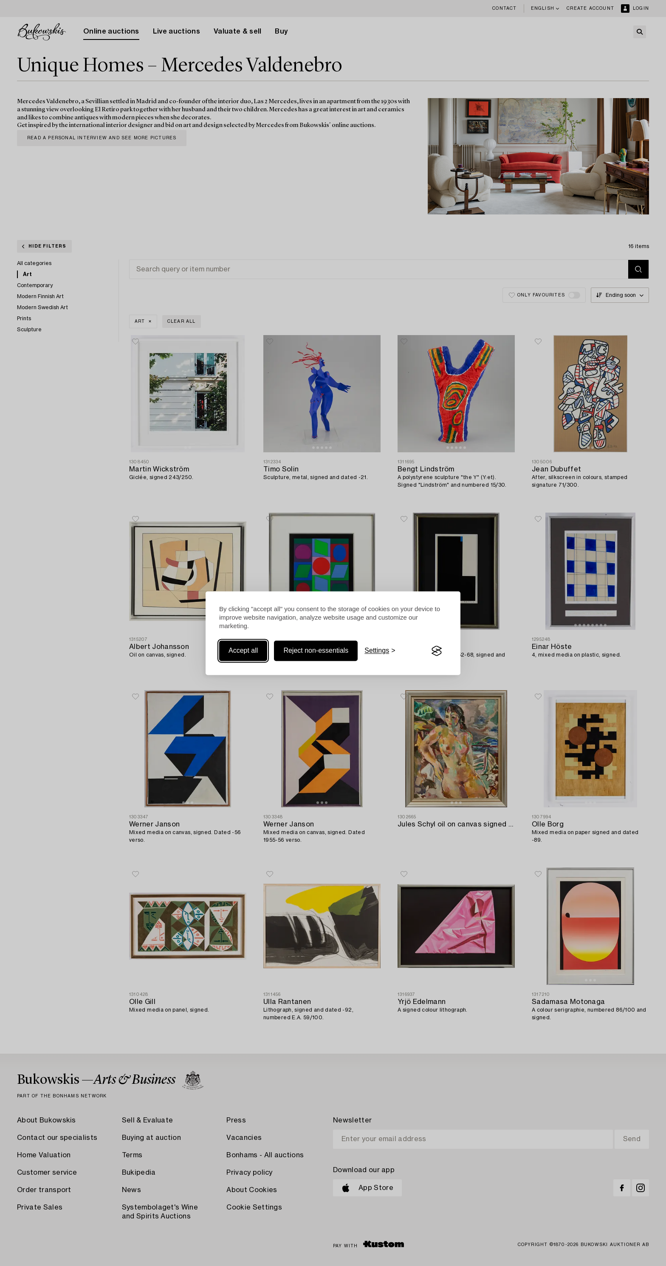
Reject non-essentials (315, 650)
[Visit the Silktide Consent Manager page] (436, 651)
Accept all (243, 650)
